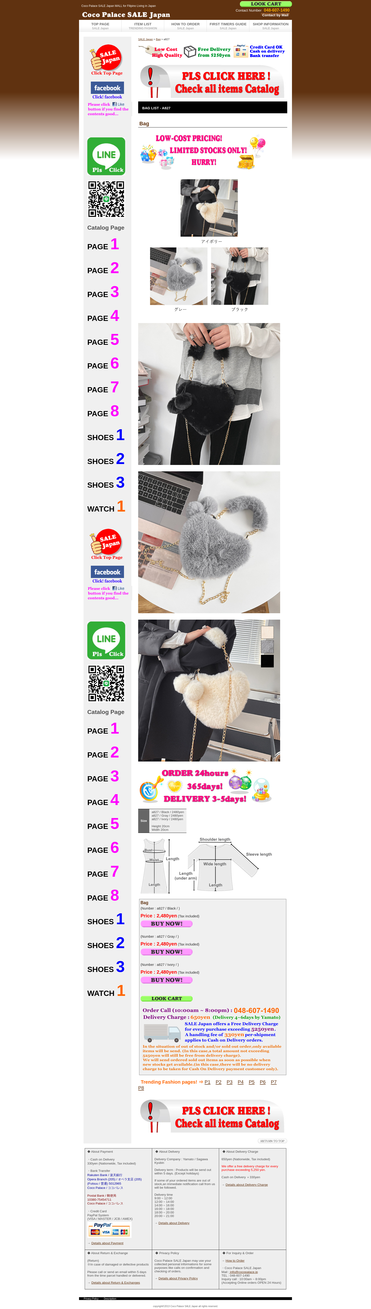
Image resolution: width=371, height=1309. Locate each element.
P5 (252, 1082)
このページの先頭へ (272, 1140)
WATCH (106, 509)
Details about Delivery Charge (246, 1184)
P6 (263, 1082)
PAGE (103, 246)
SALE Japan (145, 39)
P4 (241, 1082)
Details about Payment (107, 1243)
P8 (141, 1087)
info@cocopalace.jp (243, 1272)
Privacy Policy (91, 1298)
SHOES (106, 437)
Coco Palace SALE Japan (138, 14)
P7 (274, 1082)
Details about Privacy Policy (178, 1278)
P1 (208, 1082)
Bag (158, 39)
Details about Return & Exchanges (115, 1282)
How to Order (234, 1260)
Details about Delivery (174, 1223)
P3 (230, 1082)
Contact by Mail (275, 15)
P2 (218, 1082)
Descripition (110, 1298)
